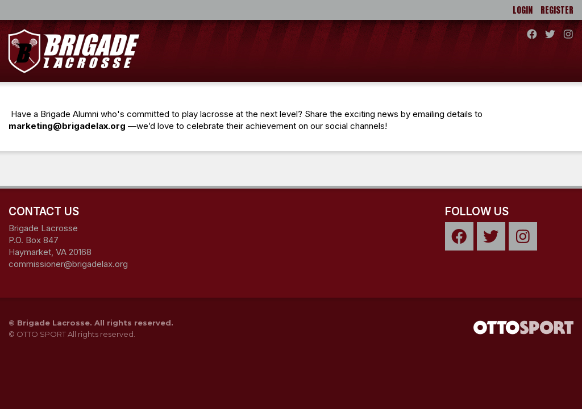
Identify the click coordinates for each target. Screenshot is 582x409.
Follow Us (477, 211)
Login (523, 9)
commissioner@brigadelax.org (68, 263)
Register (557, 9)
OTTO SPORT (41, 334)
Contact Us (44, 211)
